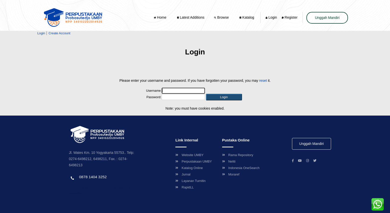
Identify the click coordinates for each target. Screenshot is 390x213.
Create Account (59, 33)
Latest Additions (190, 17)
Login (271, 17)
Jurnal (182, 174)
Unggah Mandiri (327, 18)
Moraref (231, 174)
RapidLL (184, 187)
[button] (224, 97)
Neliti (229, 161)
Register (289, 17)
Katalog (247, 17)
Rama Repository (237, 155)
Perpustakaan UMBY (193, 161)
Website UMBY (189, 155)
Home (160, 17)
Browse (222, 17)
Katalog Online (189, 168)
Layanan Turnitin (190, 181)
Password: (153, 97)
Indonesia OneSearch (241, 168)
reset (263, 81)
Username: (154, 90)
